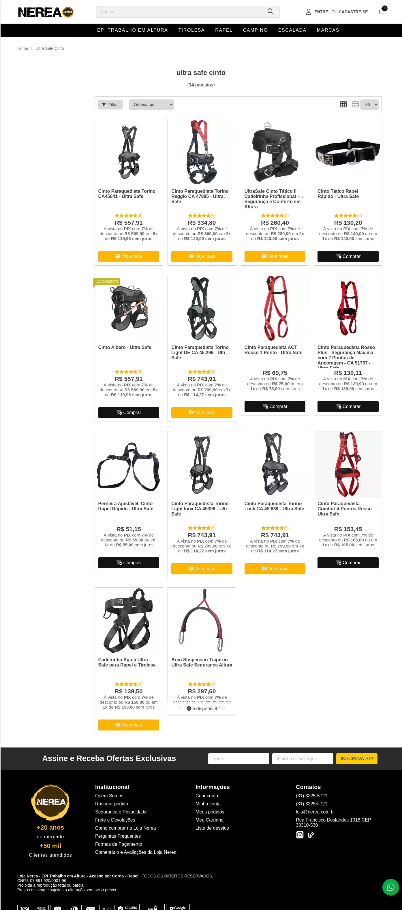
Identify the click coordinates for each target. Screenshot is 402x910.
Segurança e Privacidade (121, 811)
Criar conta (207, 795)
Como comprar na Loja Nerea (125, 828)
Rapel (223, 30)
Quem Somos (109, 795)
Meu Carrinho (209, 820)
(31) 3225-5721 (311, 795)
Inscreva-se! (357, 758)
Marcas (328, 30)
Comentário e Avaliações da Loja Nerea (135, 852)
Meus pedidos (210, 811)
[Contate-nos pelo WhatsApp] (390, 887)
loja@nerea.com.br (315, 811)
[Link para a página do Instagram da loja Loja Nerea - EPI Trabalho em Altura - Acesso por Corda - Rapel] (300, 835)
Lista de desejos (212, 828)
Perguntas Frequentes (118, 836)
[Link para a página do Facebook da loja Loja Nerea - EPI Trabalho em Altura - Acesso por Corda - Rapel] (311, 835)
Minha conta (208, 803)
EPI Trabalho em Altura (132, 30)
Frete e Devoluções (115, 820)
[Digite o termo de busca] (179, 12)
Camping (255, 30)
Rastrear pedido (111, 803)
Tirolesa (191, 30)
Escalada (292, 30)
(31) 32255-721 (311, 803)
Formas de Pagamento (118, 844)
